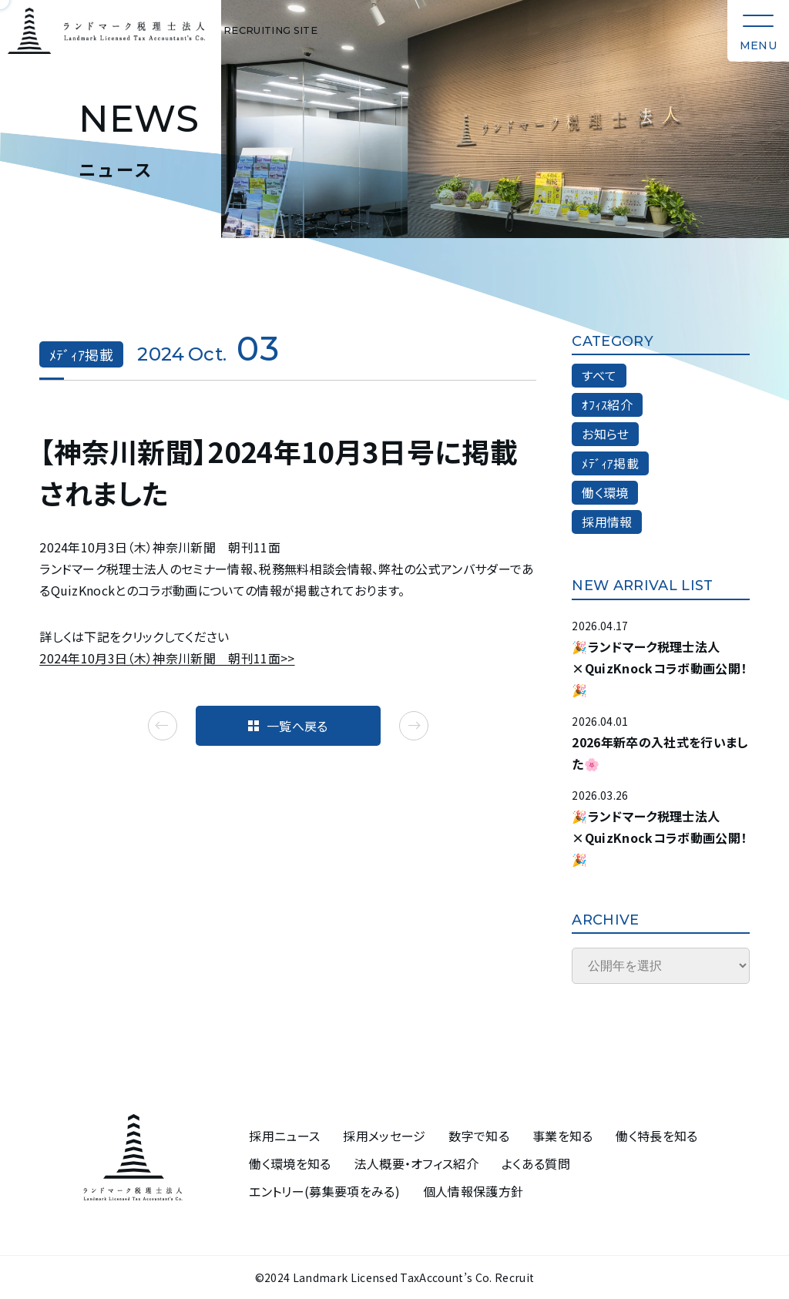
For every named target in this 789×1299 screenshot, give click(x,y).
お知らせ (605, 434)
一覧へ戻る (288, 726)
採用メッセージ (384, 1136)
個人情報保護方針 (473, 1191)
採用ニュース (284, 1136)
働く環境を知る (290, 1163)
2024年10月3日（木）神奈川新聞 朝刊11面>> (166, 658)
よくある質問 (536, 1163)
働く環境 (605, 492)
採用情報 (607, 521)
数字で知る (478, 1136)
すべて (599, 375)
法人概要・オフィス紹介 (416, 1163)
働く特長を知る (656, 1136)
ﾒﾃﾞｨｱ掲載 (610, 463)
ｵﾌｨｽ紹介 (607, 404)
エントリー (324, 1191)
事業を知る (562, 1136)
